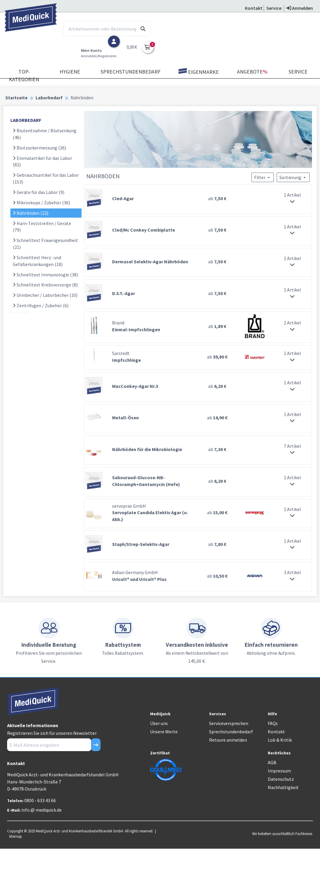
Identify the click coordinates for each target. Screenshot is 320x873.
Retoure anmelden (228, 740)
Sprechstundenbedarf (130, 71)
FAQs (273, 723)
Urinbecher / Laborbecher (45, 295)
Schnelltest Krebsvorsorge (45, 285)
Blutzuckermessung (39, 148)
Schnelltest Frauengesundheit (45, 243)
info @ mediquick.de (41, 810)
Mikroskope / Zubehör (41, 202)
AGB (272, 762)
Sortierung (293, 177)
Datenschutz (281, 779)
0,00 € (132, 47)
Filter (262, 177)
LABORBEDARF (25, 120)
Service (298, 71)
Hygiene (70, 71)
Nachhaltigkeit (283, 787)
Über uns (159, 723)
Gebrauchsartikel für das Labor (46, 178)
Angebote (252, 71)
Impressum (279, 771)
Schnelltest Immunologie (45, 275)
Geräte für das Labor (38, 192)
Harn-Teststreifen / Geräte (42, 226)
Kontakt (276, 732)
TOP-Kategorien (24, 75)
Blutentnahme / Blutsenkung (45, 134)
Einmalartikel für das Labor (42, 161)
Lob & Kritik (280, 740)
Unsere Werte (164, 732)
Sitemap (15, 836)
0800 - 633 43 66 (40, 800)
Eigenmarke (199, 71)
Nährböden (30, 213)
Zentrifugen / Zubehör (41, 305)
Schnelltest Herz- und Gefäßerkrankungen (38, 260)
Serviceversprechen (228, 723)
